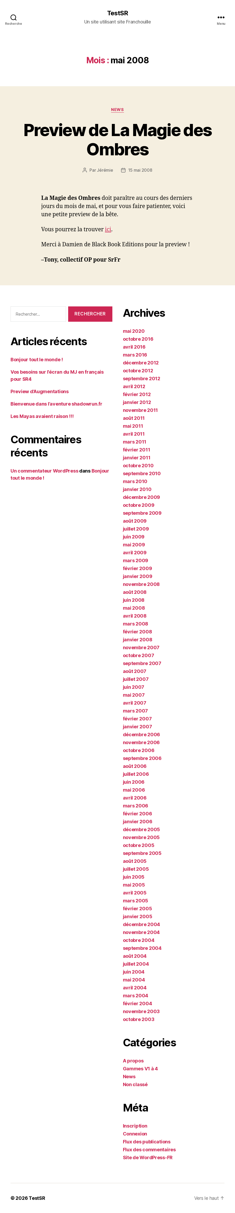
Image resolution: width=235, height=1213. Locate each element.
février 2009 (137, 568)
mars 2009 (135, 560)
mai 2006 (134, 790)
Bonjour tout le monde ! (37, 359)
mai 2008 (134, 608)
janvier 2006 (137, 821)
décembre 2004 (141, 924)
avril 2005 (135, 893)
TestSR (117, 13)
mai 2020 (134, 331)
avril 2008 (135, 616)
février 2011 (136, 450)
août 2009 (135, 521)
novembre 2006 (141, 742)
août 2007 (135, 671)
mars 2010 (135, 481)
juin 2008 (134, 600)
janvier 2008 (137, 639)
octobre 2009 (138, 505)
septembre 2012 (141, 378)
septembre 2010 (142, 473)
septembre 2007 (142, 663)
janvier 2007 (137, 726)
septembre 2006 (142, 758)
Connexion (135, 1134)
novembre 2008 (141, 584)
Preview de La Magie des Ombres (117, 139)
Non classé (135, 1084)
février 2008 (137, 631)
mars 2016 (135, 355)
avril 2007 (134, 703)
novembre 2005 (141, 837)
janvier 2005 (137, 916)
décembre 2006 (141, 734)
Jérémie (105, 170)
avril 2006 (135, 798)
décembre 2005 (141, 829)
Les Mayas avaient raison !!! (42, 416)
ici (108, 229)
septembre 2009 (142, 513)
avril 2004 (135, 987)
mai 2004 (134, 980)
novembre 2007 (141, 647)
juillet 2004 (136, 964)
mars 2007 (135, 711)
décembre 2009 (141, 497)
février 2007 (137, 718)
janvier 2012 (137, 402)
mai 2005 (134, 885)
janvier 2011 (137, 457)
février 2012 (137, 394)
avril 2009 (135, 552)
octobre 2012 (138, 370)
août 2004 (135, 956)
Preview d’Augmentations (40, 391)
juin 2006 (134, 782)
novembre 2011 (140, 410)
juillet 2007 (136, 679)
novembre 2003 (141, 1011)
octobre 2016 (138, 339)
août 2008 (135, 592)
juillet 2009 (136, 529)
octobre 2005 (138, 845)
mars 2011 (135, 442)
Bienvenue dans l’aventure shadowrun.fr (56, 404)
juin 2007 (133, 687)
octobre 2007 (138, 655)
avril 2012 (134, 386)
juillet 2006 (136, 774)
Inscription (135, 1126)
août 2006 (135, 766)
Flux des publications (147, 1141)
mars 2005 (135, 900)
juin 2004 (134, 972)
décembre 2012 (141, 362)
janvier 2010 (137, 489)
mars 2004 (135, 995)
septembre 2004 (142, 948)
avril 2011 (134, 434)
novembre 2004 (141, 932)
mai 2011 (133, 426)
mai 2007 (134, 695)
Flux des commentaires (149, 1149)
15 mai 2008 (140, 170)
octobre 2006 (138, 750)
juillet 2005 (136, 869)
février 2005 (137, 908)
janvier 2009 (137, 576)
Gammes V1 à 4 (140, 1068)
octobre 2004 (138, 940)
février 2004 (137, 1003)
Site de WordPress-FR (148, 1157)
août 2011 (134, 418)
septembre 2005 (142, 853)
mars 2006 (135, 805)
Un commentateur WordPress (44, 471)
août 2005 (135, 861)
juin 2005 (134, 877)
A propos (133, 1060)
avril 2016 (134, 347)
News (117, 109)
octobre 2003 (138, 1019)
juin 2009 (134, 537)
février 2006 (137, 813)
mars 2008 (135, 624)
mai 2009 (134, 544)
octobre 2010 (138, 465)
